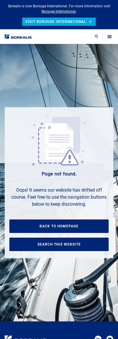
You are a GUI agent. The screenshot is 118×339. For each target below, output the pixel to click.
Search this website (59, 244)
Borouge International (59, 11)
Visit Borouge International (59, 22)
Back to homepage (59, 226)
